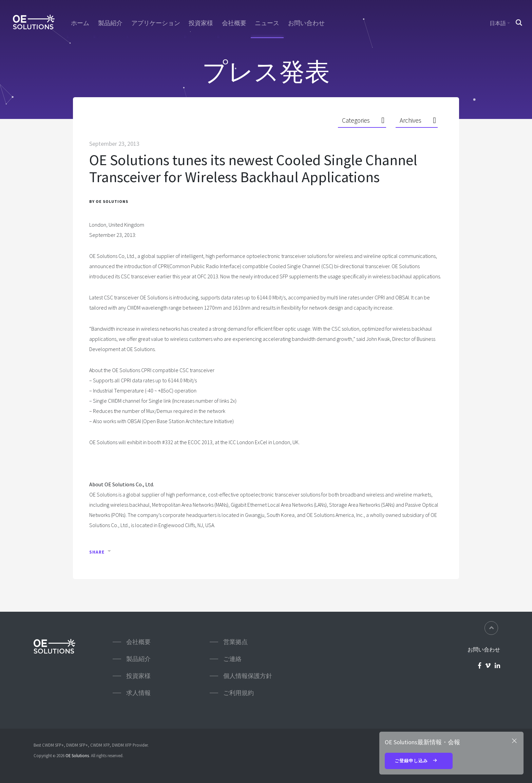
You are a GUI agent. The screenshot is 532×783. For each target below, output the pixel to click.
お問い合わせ (306, 23)
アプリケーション (155, 23)
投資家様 (201, 23)
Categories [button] (356, 121)
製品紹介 (110, 23)
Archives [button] (410, 121)
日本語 (498, 23)
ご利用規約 (238, 693)
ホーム (80, 23)
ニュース (267, 23)
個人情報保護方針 (247, 676)
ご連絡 (232, 659)
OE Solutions (77, 755)
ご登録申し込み (419, 761)
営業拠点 (235, 642)
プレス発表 (266, 71)
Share (96, 552)
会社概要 (234, 23)
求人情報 (138, 693)
